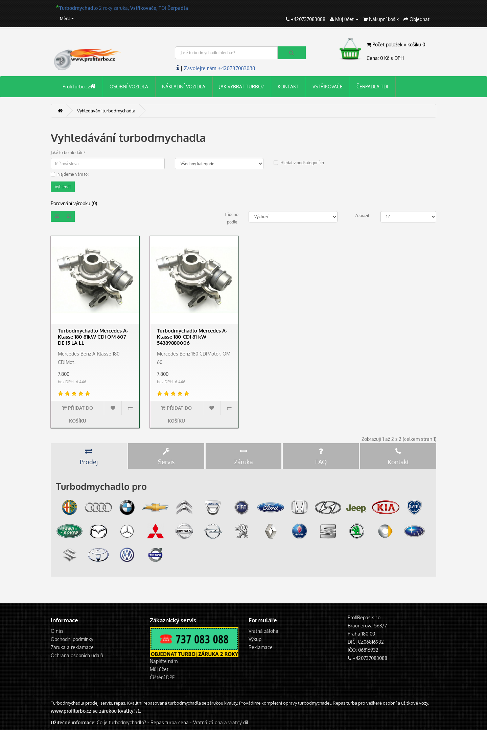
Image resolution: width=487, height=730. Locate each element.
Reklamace (261, 647)
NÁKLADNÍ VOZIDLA (183, 86)
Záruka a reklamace (72, 647)
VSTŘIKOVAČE (327, 86)
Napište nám (164, 661)
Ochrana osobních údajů (77, 655)
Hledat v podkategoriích (299, 162)
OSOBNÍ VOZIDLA (129, 86)
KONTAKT (288, 86)
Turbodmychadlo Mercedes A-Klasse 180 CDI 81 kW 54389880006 (192, 336)
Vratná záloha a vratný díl (220, 722)
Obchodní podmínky (72, 639)
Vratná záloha (263, 631)
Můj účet (159, 669)
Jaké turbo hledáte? (68, 152)
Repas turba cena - (171, 722)
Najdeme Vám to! (70, 174)
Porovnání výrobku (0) (74, 203)
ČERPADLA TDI (372, 86)
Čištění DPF (162, 677)
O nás (57, 631)
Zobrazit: (362, 215)
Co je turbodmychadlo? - (122, 722)
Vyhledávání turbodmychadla (106, 110)
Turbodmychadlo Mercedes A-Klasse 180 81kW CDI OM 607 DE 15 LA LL (93, 336)
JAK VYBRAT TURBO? (241, 86)
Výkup (255, 639)
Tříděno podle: (231, 218)
